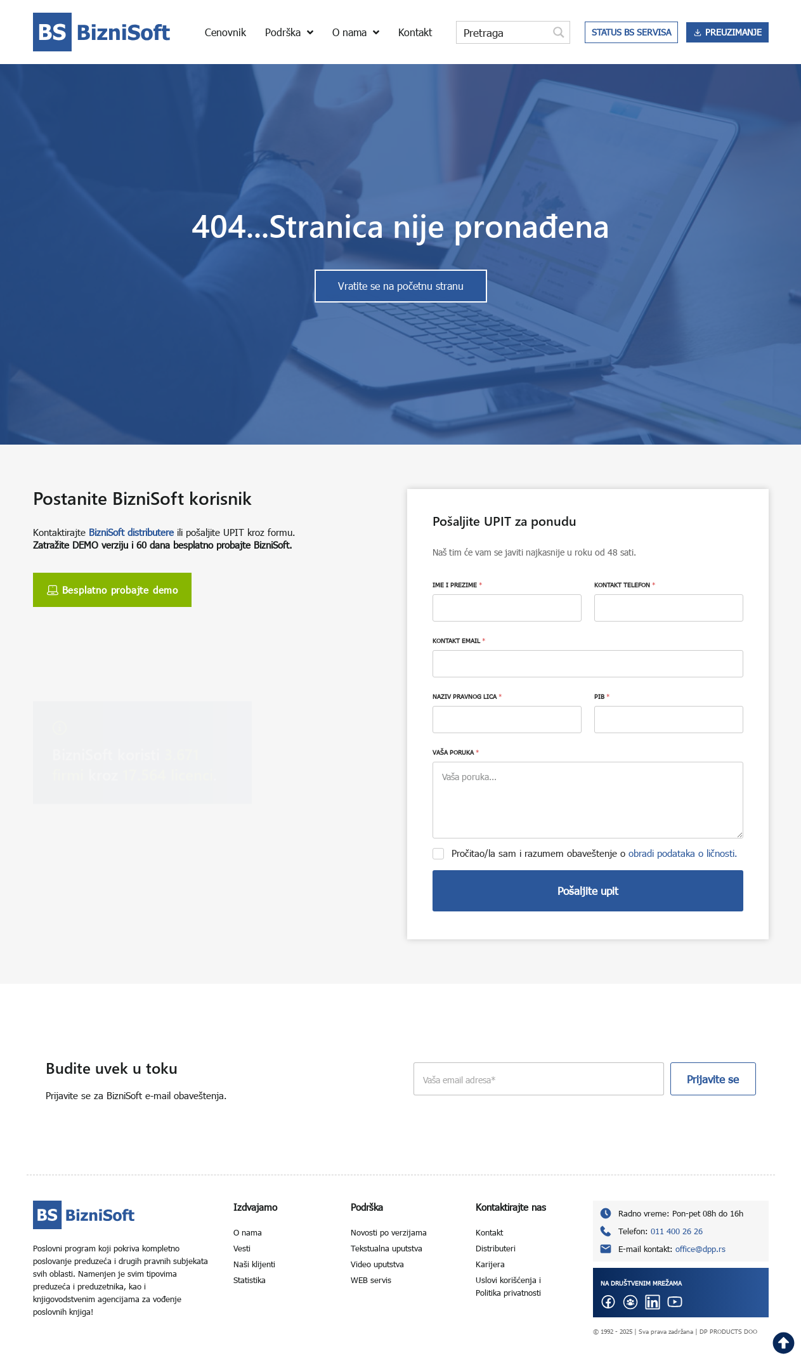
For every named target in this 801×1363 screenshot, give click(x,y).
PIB (601, 696)
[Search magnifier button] (559, 32)
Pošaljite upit (587, 890)
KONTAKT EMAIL (459, 640)
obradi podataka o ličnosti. (683, 853)
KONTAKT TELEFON (624, 585)
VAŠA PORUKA (456, 752)
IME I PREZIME (457, 585)
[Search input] (503, 32)
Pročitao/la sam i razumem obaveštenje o (595, 853)
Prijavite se (713, 1079)
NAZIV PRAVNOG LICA (467, 696)
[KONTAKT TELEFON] (668, 608)
